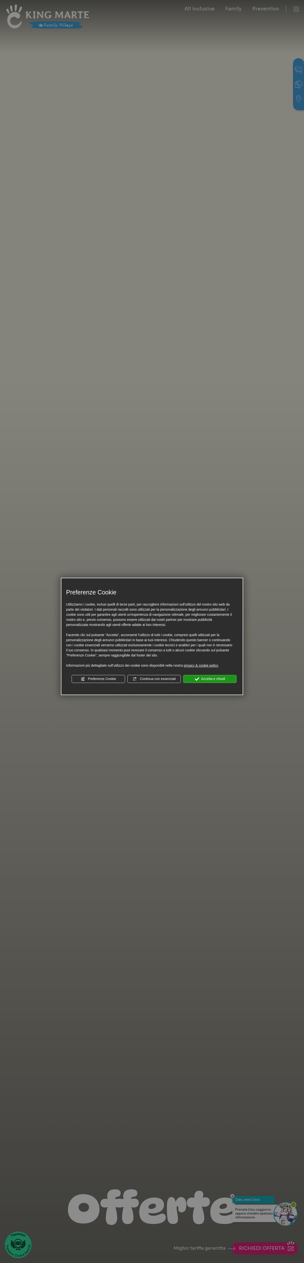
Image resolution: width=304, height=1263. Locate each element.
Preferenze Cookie (98, 679)
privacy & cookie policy (201, 665)
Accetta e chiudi (210, 679)
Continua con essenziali (154, 679)
